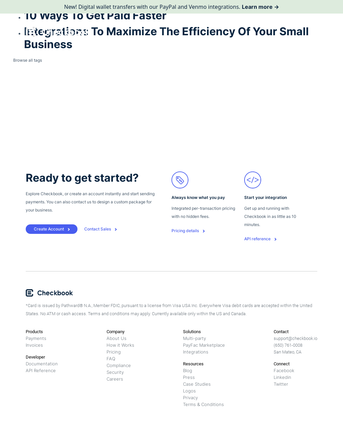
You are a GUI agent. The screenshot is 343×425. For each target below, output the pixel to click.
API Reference (41, 370)
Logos (189, 390)
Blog (187, 370)
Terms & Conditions (203, 404)
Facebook (284, 370)
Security (115, 372)
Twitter (281, 384)
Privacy (190, 397)
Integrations (195, 352)
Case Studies (197, 384)
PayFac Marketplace (204, 345)
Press (189, 377)
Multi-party (194, 338)
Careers (115, 379)
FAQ (111, 358)
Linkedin (282, 377)
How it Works (120, 345)
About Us (117, 338)
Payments (36, 338)
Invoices (34, 345)
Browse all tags (27, 60)
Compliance (119, 365)
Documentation (42, 363)
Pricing (114, 352)
